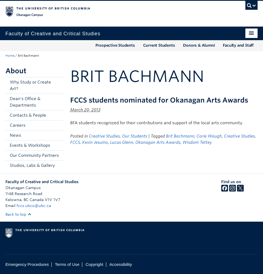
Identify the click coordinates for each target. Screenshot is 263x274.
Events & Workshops (30, 145)
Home (9, 56)
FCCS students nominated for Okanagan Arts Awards (159, 100)
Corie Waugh (209, 136)
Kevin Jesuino (95, 142)
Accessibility (121, 264)
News (15, 135)
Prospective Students (115, 45)
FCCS (75, 142)
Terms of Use (67, 264)
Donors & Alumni (199, 45)
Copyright (94, 264)
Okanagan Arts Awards (157, 142)
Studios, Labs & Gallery (32, 165)
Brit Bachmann (180, 136)
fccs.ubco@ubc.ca (34, 205)
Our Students (134, 136)
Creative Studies (104, 136)
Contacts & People (28, 115)
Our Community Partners (34, 155)
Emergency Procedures (27, 264)
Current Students (159, 45)
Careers (17, 125)
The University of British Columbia (112, 11)
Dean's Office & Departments (25, 102)
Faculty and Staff (238, 45)
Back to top (18, 214)
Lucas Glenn (121, 142)
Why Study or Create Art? (30, 85)
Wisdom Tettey (197, 142)
